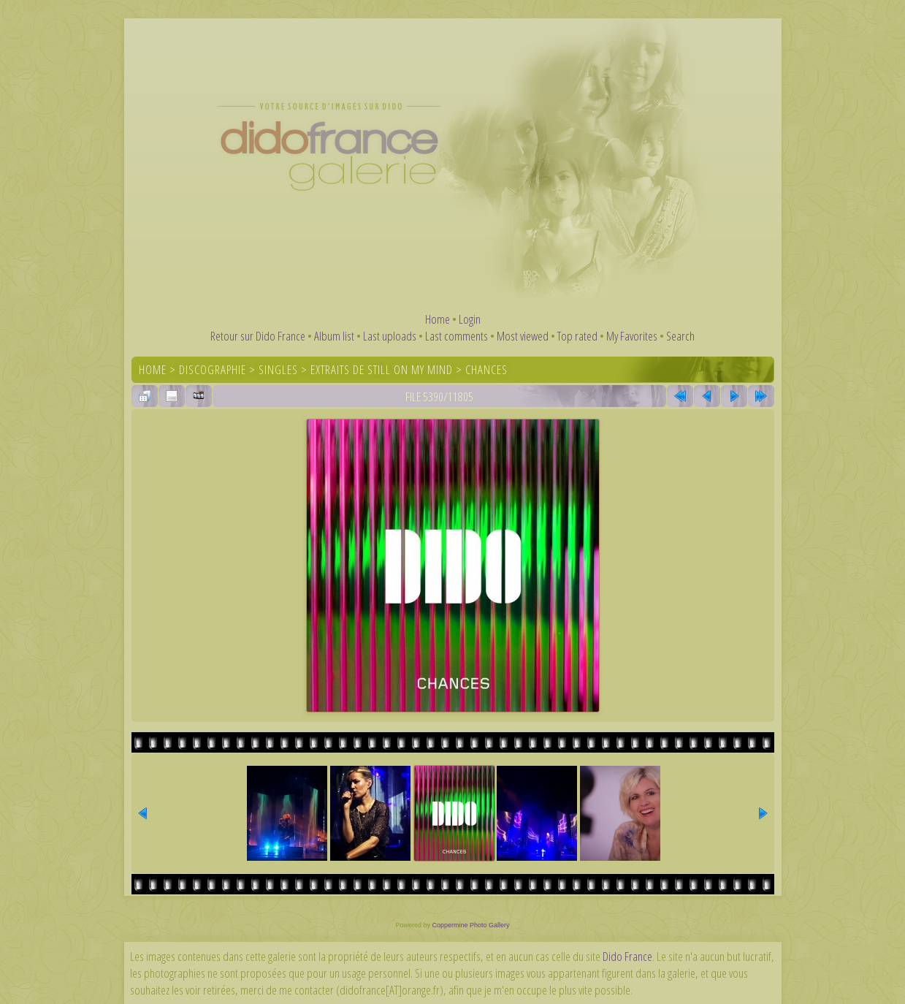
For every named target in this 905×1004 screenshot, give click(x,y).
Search (680, 335)
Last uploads (389, 335)
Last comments (456, 335)
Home (437, 319)
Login (470, 319)
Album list (334, 335)
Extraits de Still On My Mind (381, 369)
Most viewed (523, 335)
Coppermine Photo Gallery (470, 925)
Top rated (577, 335)
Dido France (627, 956)
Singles (278, 369)
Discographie (212, 369)
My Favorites (631, 335)
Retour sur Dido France (257, 335)
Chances (486, 369)
